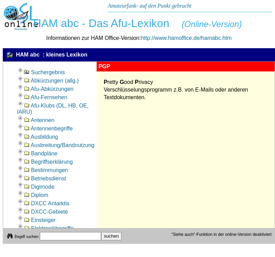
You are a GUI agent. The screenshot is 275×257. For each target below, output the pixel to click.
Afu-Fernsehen (45, 97)
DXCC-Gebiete (46, 212)
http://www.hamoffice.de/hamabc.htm (186, 38)
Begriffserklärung (48, 162)
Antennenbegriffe (48, 128)
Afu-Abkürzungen (48, 89)
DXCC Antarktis (47, 203)
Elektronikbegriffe (49, 228)
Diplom (36, 195)
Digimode (39, 187)
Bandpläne (40, 153)
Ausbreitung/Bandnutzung (59, 145)
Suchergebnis (44, 72)
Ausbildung (41, 137)
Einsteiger (40, 220)
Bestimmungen (46, 170)
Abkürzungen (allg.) (51, 81)
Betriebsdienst (45, 178)
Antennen (39, 120)
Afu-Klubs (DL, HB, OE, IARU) (53, 109)
